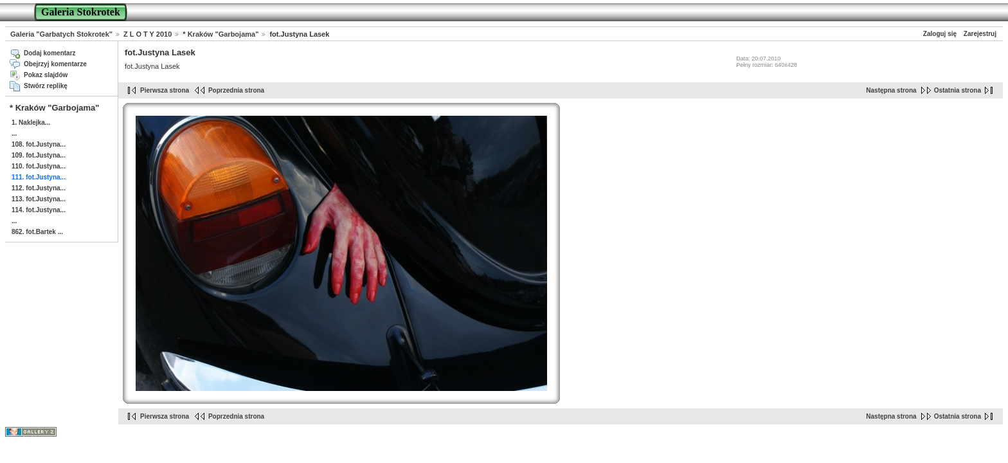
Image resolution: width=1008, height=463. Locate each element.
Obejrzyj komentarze (55, 64)
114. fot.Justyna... (39, 209)
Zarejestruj (980, 33)
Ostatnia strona (957, 90)
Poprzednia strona (236, 90)
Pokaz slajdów (46, 74)
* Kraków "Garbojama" (220, 34)
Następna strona (891, 90)
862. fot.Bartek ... (37, 231)
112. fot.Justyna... (39, 188)
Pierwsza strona (164, 90)
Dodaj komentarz (50, 53)
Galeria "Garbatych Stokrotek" (61, 34)
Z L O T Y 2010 (147, 34)
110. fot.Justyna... (39, 166)
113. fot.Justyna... (39, 199)
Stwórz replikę (46, 85)
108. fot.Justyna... (39, 144)
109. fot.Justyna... (39, 155)
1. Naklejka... (31, 122)
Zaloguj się (940, 33)
